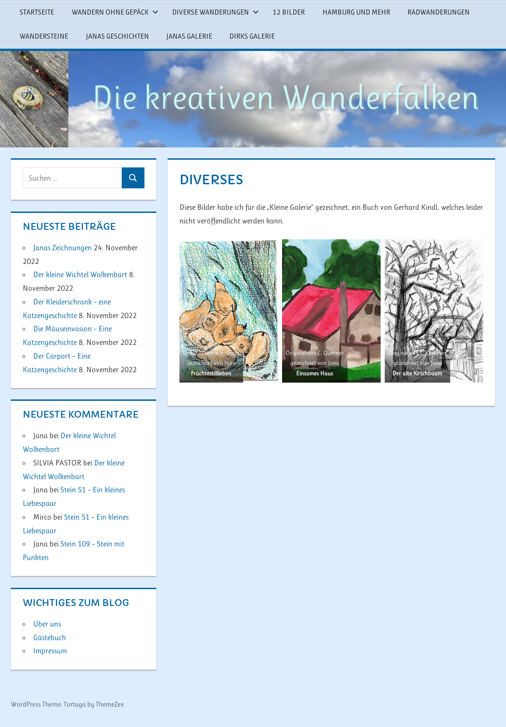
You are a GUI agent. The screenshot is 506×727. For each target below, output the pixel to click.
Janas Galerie (189, 36)
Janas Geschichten (117, 36)
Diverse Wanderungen (215, 12)
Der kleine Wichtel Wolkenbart (80, 274)
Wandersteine (44, 36)
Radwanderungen (438, 12)
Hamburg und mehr (356, 12)
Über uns (47, 623)
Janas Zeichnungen (62, 247)
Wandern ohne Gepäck (115, 12)
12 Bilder (289, 12)
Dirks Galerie (252, 36)
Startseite (37, 12)
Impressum (50, 650)
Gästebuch (49, 637)
